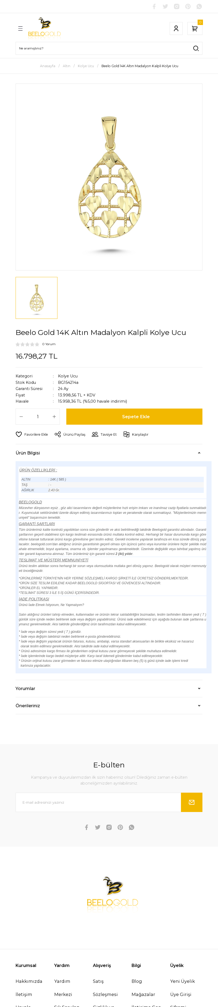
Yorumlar (25, 688)
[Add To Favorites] (32, 434)
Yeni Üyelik (182, 981)
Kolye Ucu (68, 376)
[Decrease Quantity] (21, 416)
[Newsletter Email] (109, 802)
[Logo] (44, 28)
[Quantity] (38, 416)
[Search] (109, 48)
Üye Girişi (180, 994)
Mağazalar (143, 994)
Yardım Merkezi (63, 988)
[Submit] (191, 802)
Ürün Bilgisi (28, 453)
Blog (137, 981)
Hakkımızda (29, 981)
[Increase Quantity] (54, 416)
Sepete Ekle (136, 416)
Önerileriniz (28, 705)
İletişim (24, 994)
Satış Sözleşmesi (105, 988)
